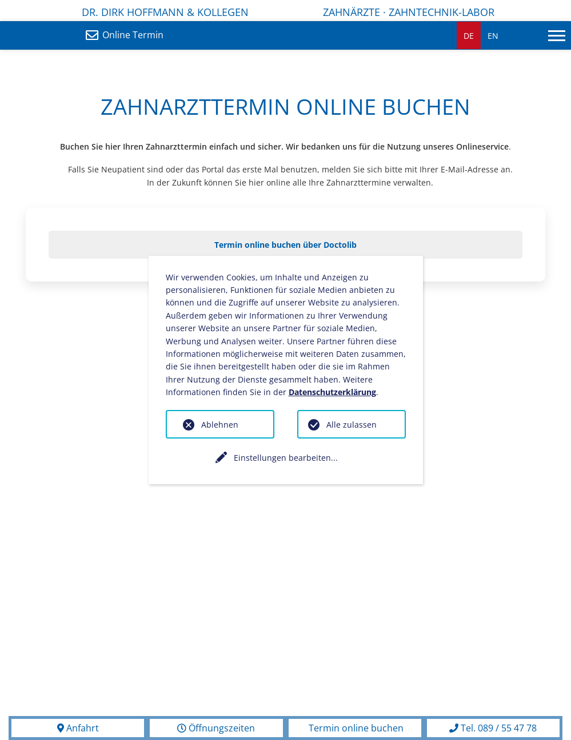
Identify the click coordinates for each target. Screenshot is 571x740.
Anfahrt (78, 728)
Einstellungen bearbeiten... (286, 457)
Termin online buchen (355, 728)
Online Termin (128, 35)
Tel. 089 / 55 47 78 (493, 728)
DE (469, 35)
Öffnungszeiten (216, 728)
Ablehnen (219, 424)
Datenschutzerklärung (332, 392)
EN (493, 35)
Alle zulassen (351, 424)
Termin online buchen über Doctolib (285, 244)
